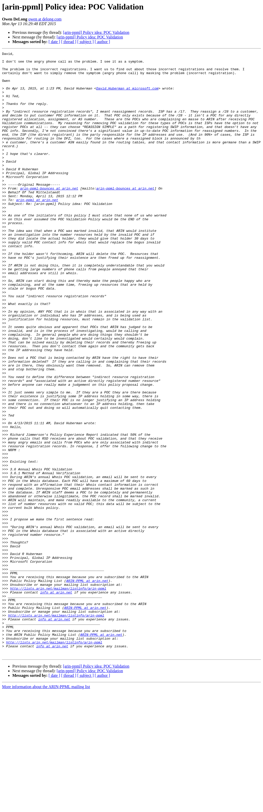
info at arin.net (56, 700)
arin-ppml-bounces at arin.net (49, 216)
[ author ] (102, 41)
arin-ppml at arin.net (37, 229)
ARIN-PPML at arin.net (87, 687)
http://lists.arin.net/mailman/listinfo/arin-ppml (58, 696)
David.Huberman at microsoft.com (127, 96)
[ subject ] (85, 41)
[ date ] (54, 41)
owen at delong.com (44, 19)
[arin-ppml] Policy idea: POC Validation (96, 32)
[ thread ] (68, 41)
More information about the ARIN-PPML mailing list (46, 807)
